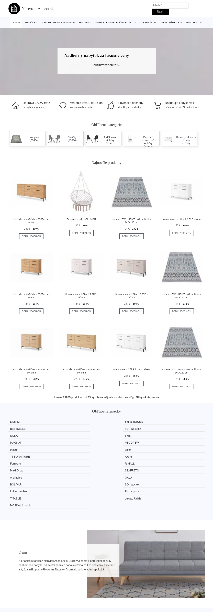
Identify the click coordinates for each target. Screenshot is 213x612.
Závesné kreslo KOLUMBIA (81, 219)
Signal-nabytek (72, 421)
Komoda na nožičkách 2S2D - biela (182, 219)
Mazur (16, 434)
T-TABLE (118, 453)
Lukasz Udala (172, 453)
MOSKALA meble (23, 459)
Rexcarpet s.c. (71, 453)
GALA (66, 447)
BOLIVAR (119, 447)
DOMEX (18, 421)
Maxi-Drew (119, 440)
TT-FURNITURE (123, 434)
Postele (84, 22)
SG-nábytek (171, 447)
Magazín (89, 572)
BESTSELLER (122, 421)
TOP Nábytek (172, 421)
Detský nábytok (170, 22)
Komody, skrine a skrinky (56, 22)
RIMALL (68, 440)
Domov (16, 22)
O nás (161, 572)
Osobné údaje (92, 588)
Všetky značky (18, 572)
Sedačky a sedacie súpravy (112, 22)
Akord (167, 434)
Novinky (15, 580)
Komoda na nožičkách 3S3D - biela (132, 369)
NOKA (16, 428)
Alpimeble (19, 447)
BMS (66, 428)
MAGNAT (119, 428)
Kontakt (161, 580)
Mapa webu (91, 580)
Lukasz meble (21, 453)
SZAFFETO (171, 440)
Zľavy (13, 588)
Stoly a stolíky (144, 22)
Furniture (18, 440)
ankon (66, 434)
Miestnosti (192, 22)
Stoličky (29, 22)
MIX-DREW (171, 428)
